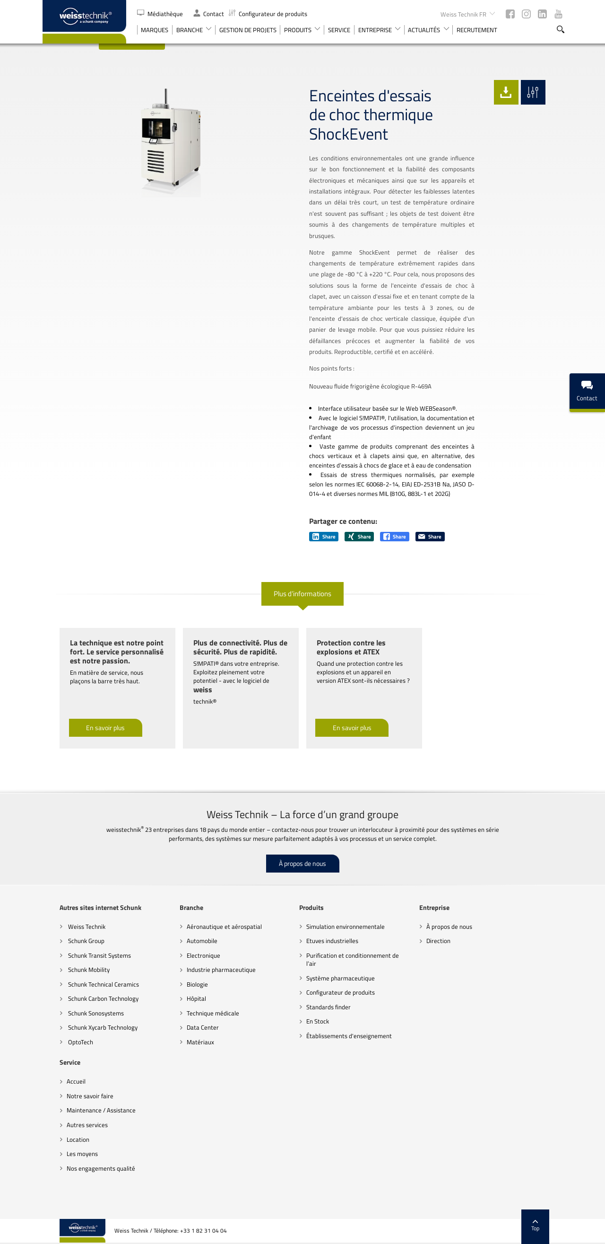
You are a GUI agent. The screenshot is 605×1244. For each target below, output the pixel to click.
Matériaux (183, 1019)
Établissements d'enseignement (332, 1013)
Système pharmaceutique (323, 956)
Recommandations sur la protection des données (288, 1232)
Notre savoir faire (73, 1073)
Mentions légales (512, 1232)
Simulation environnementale (328, 904)
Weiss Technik (69, 904)
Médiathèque (160, 13)
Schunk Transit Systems (82, 933)
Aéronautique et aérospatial (206, 904)
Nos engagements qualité (84, 1146)
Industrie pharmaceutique (203, 947)
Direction (421, 918)
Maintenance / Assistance (84, 1088)
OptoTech (63, 1019)
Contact (208, 13)
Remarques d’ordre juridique (386, 1232)
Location (61, 1117)
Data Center (185, 1005)
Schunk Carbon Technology (85, 976)
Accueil (59, 1059)
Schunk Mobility (71, 947)
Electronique (186, 933)
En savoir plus (88, 706)
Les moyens (65, 1131)
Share (324, 514)
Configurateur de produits (268, 13)
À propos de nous (302, 841)
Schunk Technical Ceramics (86, 962)
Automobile (184, 918)
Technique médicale (195, 991)
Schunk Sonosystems (78, 991)
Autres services (70, 1102)
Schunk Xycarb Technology (85, 1005)
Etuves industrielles (315, 918)
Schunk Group (68, 918)
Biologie (179, 962)
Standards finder (311, 984)
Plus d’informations (302, 571)
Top (553, 1204)
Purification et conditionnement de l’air (335, 937)
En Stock (300, 999)
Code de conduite (203, 1232)
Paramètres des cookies (455, 1232)
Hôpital (179, 976)
